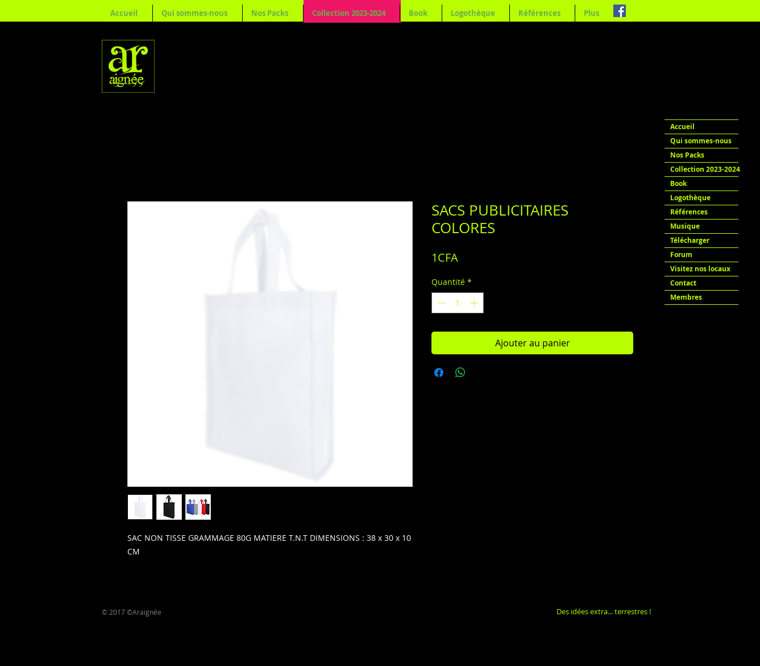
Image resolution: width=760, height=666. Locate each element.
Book (678, 183)
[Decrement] (440, 303)
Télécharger (689, 240)
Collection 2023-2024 (704, 169)
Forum (681, 254)
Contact (683, 283)
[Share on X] (482, 372)
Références (689, 212)
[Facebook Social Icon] (619, 11)
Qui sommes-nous (701, 141)
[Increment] (475, 303)
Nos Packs (687, 155)
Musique (685, 226)
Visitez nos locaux (700, 269)
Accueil (682, 126)
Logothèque (690, 197)
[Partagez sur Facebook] (439, 372)
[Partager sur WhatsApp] (460, 372)
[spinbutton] (457, 303)
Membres (686, 297)
